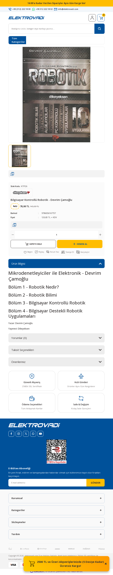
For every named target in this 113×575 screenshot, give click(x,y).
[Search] (56, 30)
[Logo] (26, 18)
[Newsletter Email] (56, 484)
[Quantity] (56, 236)
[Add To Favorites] (28, 253)
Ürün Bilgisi (18, 264)
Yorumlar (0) (19, 339)
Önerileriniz (18, 363)
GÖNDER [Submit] (95, 483)
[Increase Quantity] (100, 236)
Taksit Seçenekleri (22, 351)
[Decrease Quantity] (13, 236)
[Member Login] (92, 19)
